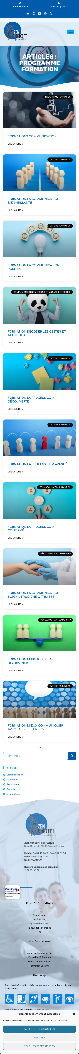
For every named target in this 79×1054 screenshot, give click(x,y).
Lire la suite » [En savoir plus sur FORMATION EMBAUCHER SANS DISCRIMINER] (15, 671)
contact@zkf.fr (59, 6)
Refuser (39, 1037)
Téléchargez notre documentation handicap (27, 1009)
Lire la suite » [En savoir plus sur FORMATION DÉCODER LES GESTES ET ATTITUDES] (15, 343)
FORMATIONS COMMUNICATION (32, 136)
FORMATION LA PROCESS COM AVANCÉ (37, 464)
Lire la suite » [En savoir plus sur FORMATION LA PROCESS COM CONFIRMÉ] (15, 538)
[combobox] (35, 756)
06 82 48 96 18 (20, 6)
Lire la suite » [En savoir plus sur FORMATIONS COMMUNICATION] (15, 144)
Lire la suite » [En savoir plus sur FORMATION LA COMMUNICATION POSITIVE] (15, 277)
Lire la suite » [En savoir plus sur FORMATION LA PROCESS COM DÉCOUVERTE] (15, 409)
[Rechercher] (72, 756)
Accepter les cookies (39, 1029)
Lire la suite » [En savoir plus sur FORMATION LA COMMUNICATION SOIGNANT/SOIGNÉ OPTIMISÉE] (15, 604)
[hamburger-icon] (70, 32)
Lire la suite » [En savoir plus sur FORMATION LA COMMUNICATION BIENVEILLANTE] (15, 210)
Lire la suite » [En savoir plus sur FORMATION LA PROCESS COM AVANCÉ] (15, 472)
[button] (74, 1014)
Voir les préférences (39, 1046)
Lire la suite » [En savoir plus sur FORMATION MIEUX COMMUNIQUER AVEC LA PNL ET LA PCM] (15, 737)
